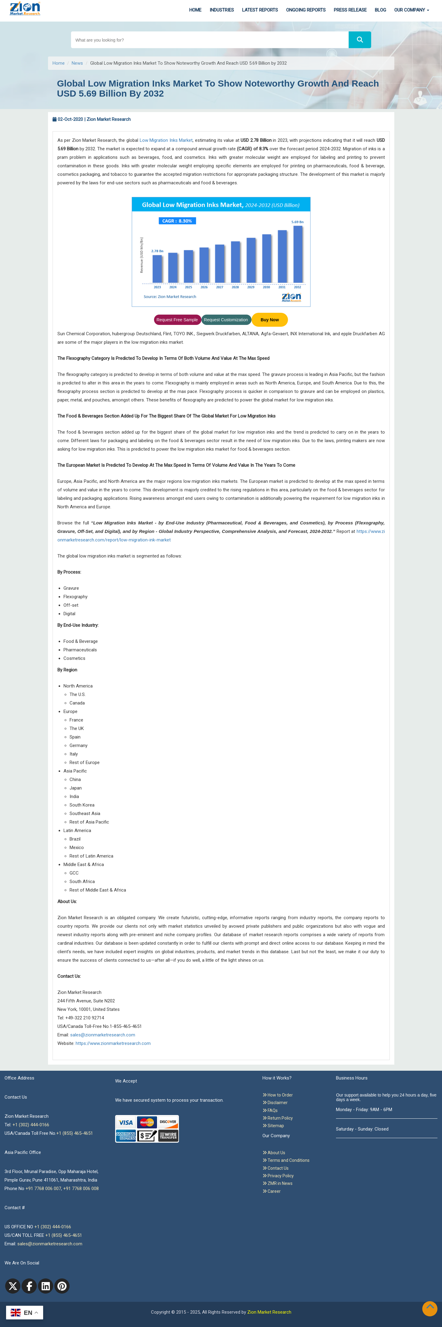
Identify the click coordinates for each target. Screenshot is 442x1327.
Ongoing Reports (306, 10)
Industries (222, 10)
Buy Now (270, 319)
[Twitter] (12, 1286)
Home (195, 10)
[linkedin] (45, 1286)
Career (271, 1191)
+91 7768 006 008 (81, 1188)
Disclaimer (275, 1102)
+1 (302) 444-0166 (30, 1124)
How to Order (277, 1095)
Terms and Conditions (286, 1160)
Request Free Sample (177, 319)
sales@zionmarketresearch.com (102, 1035)
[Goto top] (431, 1307)
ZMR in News (277, 1183)
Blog (380, 10)
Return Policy (277, 1118)
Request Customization (226, 319)
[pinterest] (62, 1286)
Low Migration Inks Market (166, 140)
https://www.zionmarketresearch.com (113, 1043)
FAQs (270, 1110)
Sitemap (273, 1125)
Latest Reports (260, 10)
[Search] (360, 40)
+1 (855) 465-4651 (74, 1133)
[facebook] (29, 1286)
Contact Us (275, 1168)
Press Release (350, 10)
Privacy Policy (278, 1175)
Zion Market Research (269, 1312)
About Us (273, 1152)
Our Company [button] (411, 10)
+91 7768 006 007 (43, 1188)
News (77, 63)
